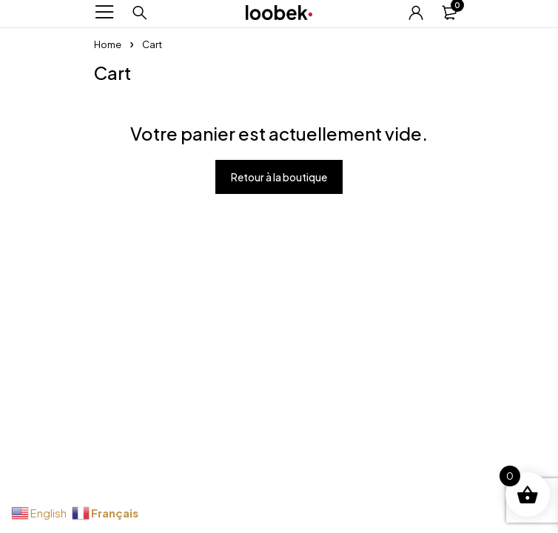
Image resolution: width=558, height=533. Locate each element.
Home (107, 44)
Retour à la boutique (279, 177)
